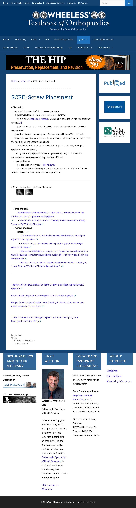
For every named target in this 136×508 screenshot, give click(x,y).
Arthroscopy (20, 40)
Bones (37, 40)
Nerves (26, 48)
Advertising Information (20, 3)
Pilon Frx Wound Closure (24, 340)
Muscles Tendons (10, 48)
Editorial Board (38, 3)
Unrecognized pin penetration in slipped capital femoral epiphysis (43, 295)
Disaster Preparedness (64, 40)
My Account (82, 3)
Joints (84, 40)
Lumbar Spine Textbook (103, 40)
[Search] (129, 3)
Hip (15, 335)
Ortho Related (107, 48)
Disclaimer (112, 370)
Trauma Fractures (85, 48)
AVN (19, 122)
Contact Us (71, 3)
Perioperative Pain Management (49, 48)
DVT (47, 40)
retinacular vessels (39, 119)
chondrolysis (49, 164)
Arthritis (6, 40)
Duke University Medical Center (62, 502)
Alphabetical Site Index (55, 3)
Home (5, 3)
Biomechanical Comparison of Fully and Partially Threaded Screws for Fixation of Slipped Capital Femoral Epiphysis (47, 216)
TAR (70, 48)
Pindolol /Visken (21, 343)
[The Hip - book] (68, 69)
